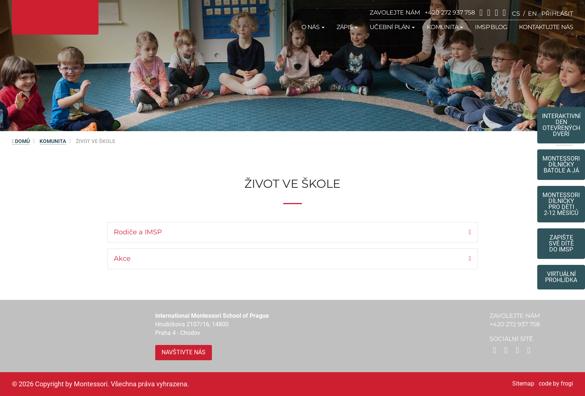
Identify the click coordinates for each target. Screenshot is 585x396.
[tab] (292, 232)
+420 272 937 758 (450, 12)
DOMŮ (21, 141)
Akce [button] (122, 258)
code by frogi (556, 383)
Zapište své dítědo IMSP (561, 243)
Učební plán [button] (392, 27)
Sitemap (523, 383)
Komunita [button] (445, 27)
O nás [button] (312, 27)
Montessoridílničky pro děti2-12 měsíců (561, 203)
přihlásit (557, 13)
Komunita (53, 141)
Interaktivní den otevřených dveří (561, 125)
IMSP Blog (491, 27)
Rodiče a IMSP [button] (138, 232)
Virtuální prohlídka (561, 276)
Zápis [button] (347, 27)
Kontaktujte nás (546, 27)
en (532, 13)
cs (516, 13)
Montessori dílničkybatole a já (561, 164)
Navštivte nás (184, 352)
